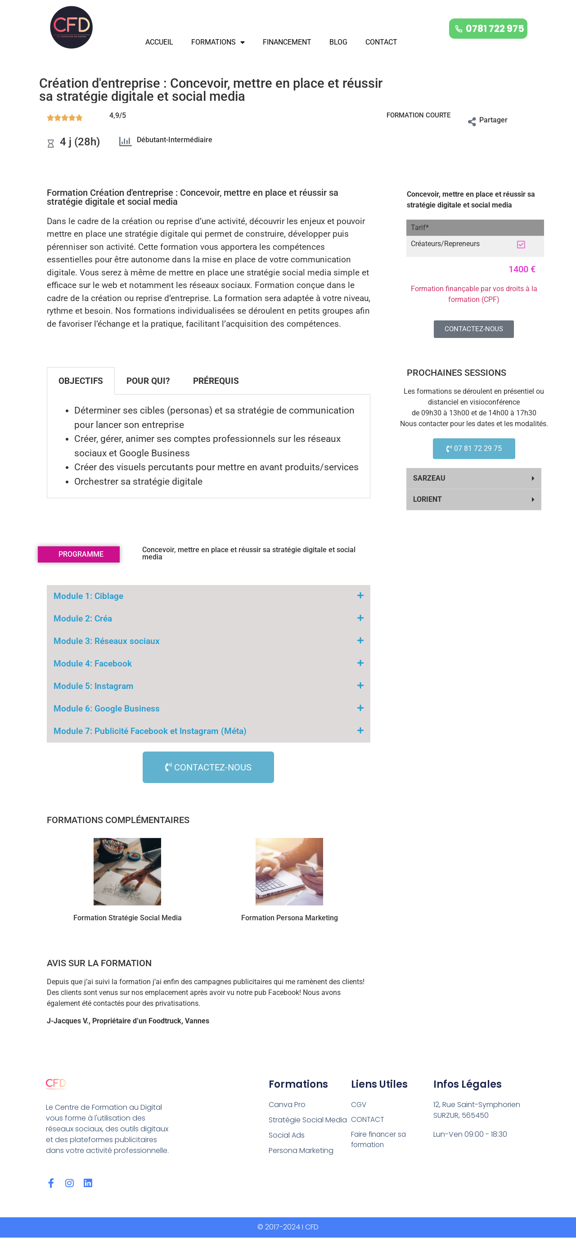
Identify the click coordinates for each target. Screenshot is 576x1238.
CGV (359, 1104)
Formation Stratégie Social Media (127, 918)
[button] (473, 478)
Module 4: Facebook (93, 663)
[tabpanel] (209, 446)
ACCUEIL (159, 42)
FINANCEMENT (287, 42)
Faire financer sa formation (380, 1140)
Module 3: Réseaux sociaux (107, 641)
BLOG (338, 42)
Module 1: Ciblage (88, 596)
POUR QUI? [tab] (148, 381)
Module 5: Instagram (94, 686)
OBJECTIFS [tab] (80, 381)
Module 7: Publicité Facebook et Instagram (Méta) (150, 731)
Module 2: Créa (83, 618)
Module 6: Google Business (107, 708)
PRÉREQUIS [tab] (216, 381)
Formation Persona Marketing (289, 918)
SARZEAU (429, 478)
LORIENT (427, 499)
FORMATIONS (218, 42)
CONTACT (381, 42)
